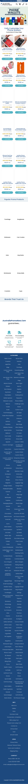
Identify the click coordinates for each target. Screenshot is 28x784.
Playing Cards (19, 595)
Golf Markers (19, 679)
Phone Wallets (19, 401)
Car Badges (8, 592)
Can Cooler (8, 436)
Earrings (19, 592)
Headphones (19, 686)
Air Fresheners (8, 468)
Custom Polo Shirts (19, 449)
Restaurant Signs (8, 644)
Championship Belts (7, 649)
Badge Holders (8, 485)
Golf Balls (7, 670)
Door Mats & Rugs (19, 538)
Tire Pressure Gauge (19, 698)
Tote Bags (19, 367)
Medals (19, 465)
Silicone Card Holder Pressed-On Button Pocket (20, 103)
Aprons (19, 386)
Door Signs (8, 658)
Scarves (8, 491)
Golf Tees (19, 670)
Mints (19, 506)
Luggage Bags (8, 581)
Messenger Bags (19, 581)
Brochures (19, 610)
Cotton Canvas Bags (8, 370)
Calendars (8, 559)
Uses (14, 732)
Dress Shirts (8, 449)
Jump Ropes (7, 646)
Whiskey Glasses (7, 427)
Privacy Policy (14, 742)
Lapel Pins (8, 364)
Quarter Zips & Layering (8, 452)
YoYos (8, 664)
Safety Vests (7, 627)
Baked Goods (8, 516)
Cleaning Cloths (19, 553)
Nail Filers (19, 689)
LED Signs (19, 412)
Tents (19, 584)
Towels (8, 407)
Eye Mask (19, 532)
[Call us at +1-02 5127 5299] (23, 4)
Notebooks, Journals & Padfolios (19, 461)
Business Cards (19, 471)
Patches (19, 361)
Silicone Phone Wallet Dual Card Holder (20, 50)
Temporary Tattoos (19, 458)
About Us (14, 705)
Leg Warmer (19, 526)
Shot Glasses (7, 389)
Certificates (19, 500)
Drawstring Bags (19, 370)
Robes (19, 407)
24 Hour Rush (14, 729)
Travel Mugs (19, 430)
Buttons (8, 421)
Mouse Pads (19, 358)
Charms (8, 616)
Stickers (8, 386)
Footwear (19, 692)
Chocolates (8, 513)
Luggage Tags (19, 483)
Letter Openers (8, 619)
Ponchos (19, 613)
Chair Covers (19, 541)
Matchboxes (19, 556)
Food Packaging (8, 412)
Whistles (19, 633)
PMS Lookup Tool (14, 720)
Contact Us (14, 726)
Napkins (19, 389)
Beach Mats (19, 649)
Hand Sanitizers (8, 529)
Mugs (19, 421)
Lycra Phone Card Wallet (7, 102)
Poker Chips (19, 625)
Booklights (19, 619)
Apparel (8, 442)
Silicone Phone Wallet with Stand (21, 75)
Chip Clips (19, 655)
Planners (19, 601)
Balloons (8, 433)
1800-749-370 (16, 758)
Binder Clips (8, 535)
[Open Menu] (26, 4)
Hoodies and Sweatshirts (19, 445)
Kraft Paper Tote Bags (19, 373)
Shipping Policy (14, 751)
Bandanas (8, 601)
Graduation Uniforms (19, 637)
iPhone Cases (8, 652)
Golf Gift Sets (19, 695)
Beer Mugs (19, 424)
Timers (19, 676)
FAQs (14, 711)
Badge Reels (19, 485)
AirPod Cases (8, 625)
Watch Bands (19, 652)
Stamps (19, 604)
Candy (8, 509)
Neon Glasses (19, 646)
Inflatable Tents (8, 589)
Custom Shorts (19, 455)
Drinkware (19, 418)
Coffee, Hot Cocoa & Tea (19, 520)
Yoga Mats (8, 633)
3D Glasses (8, 655)
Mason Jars (8, 570)
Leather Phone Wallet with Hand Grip (20, 157)
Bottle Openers (8, 398)
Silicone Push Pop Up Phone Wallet (7, 156)
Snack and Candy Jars (19, 509)
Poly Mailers (8, 395)
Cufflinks (19, 607)
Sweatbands (7, 565)
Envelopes (8, 474)
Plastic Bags (19, 503)
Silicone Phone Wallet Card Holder (7, 49)
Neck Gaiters (7, 526)
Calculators (19, 477)
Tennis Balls (8, 630)
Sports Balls (8, 679)
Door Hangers (8, 562)
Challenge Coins (19, 404)
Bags (7, 367)
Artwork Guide (14, 735)
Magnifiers (8, 641)
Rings (19, 661)
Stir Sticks (7, 532)
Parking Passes (19, 565)
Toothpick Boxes (7, 556)
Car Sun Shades (19, 622)
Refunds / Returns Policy (14, 745)
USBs (8, 471)
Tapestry (19, 598)
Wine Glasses (19, 427)
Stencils (8, 692)
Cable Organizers (8, 689)
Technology (8, 604)
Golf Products (19, 667)
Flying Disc (19, 398)
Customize (7, 58)
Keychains (8, 392)
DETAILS (23, 1)
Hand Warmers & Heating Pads (19, 682)
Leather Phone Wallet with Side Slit (7, 182)
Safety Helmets (8, 622)
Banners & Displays (19, 377)
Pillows (19, 673)
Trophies (8, 500)
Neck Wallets (7, 686)
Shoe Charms (19, 480)
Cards (8, 544)
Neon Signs (19, 383)
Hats (19, 364)
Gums (8, 524)
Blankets (19, 488)
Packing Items (19, 395)
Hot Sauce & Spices (19, 516)
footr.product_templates (14, 717)
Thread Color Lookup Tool (14, 723)
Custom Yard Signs (8, 445)
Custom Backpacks (8, 547)
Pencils (19, 491)
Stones (8, 676)
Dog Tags (8, 607)
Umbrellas (19, 524)
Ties (8, 494)
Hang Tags (19, 494)
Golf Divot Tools (8, 673)
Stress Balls (19, 439)
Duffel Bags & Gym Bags (8, 550)
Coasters (7, 361)
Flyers (7, 477)
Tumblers (7, 424)
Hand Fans (8, 439)
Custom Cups (19, 409)
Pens (8, 418)
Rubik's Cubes (8, 667)
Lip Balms (19, 529)
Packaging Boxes (8, 503)
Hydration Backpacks (8, 574)
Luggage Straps (19, 586)
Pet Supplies (8, 636)
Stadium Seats (8, 586)
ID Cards (19, 433)
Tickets (19, 544)
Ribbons (8, 404)
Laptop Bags (19, 573)
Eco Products (7, 610)
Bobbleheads (19, 550)
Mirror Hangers (19, 562)
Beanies (19, 392)
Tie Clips (8, 567)
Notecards (19, 474)
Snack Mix (8, 519)
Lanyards (19, 415)
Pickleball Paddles (8, 488)
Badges (19, 497)
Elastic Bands (7, 698)
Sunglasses (19, 436)
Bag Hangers (19, 589)
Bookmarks (19, 616)
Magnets (7, 483)
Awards (8, 506)
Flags (19, 380)
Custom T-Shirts (19, 442)
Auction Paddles (19, 630)
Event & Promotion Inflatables (8, 596)
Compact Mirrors (19, 644)
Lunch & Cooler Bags (19, 577)
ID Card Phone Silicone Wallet (7, 129)
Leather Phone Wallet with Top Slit (20, 182)
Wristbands (19, 535)
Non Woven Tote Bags (7, 378)
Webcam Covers (8, 401)
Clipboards (8, 538)
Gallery (14, 708)
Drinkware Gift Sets (19, 570)
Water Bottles (8, 430)
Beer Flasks (19, 664)
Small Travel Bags (8, 584)
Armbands (19, 627)
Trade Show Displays (8, 415)
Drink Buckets (19, 641)
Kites (8, 613)
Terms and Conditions (14, 748)
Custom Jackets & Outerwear (8, 458)
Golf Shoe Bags (8, 682)
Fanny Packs (19, 547)
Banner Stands (8, 383)
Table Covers (7, 358)
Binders (8, 480)
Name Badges (8, 695)
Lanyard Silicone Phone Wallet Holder (20, 129)
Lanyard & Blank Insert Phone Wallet (7, 75)
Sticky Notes (19, 468)
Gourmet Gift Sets (19, 513)
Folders (8, 541)
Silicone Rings (19, 567)
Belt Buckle (8, 497)
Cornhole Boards (19, 559)
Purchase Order (14, 714)
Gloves (8, 465)
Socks (7, 409)
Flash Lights (19, 658)
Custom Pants (19, 452)
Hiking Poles (8, 661)
